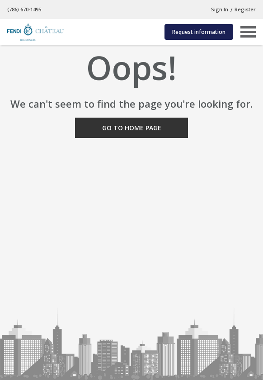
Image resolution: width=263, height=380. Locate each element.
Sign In (219, 9)
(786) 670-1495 (24, 9)
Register (245, 9)
